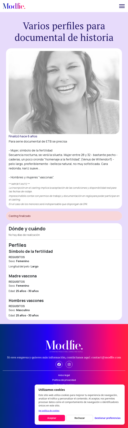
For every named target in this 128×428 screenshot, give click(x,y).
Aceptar (51, 418)
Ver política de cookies (48, 410)
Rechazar (79, 418)
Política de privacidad (64, 379)
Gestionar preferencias (108, 418)
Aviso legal (64, 375)
